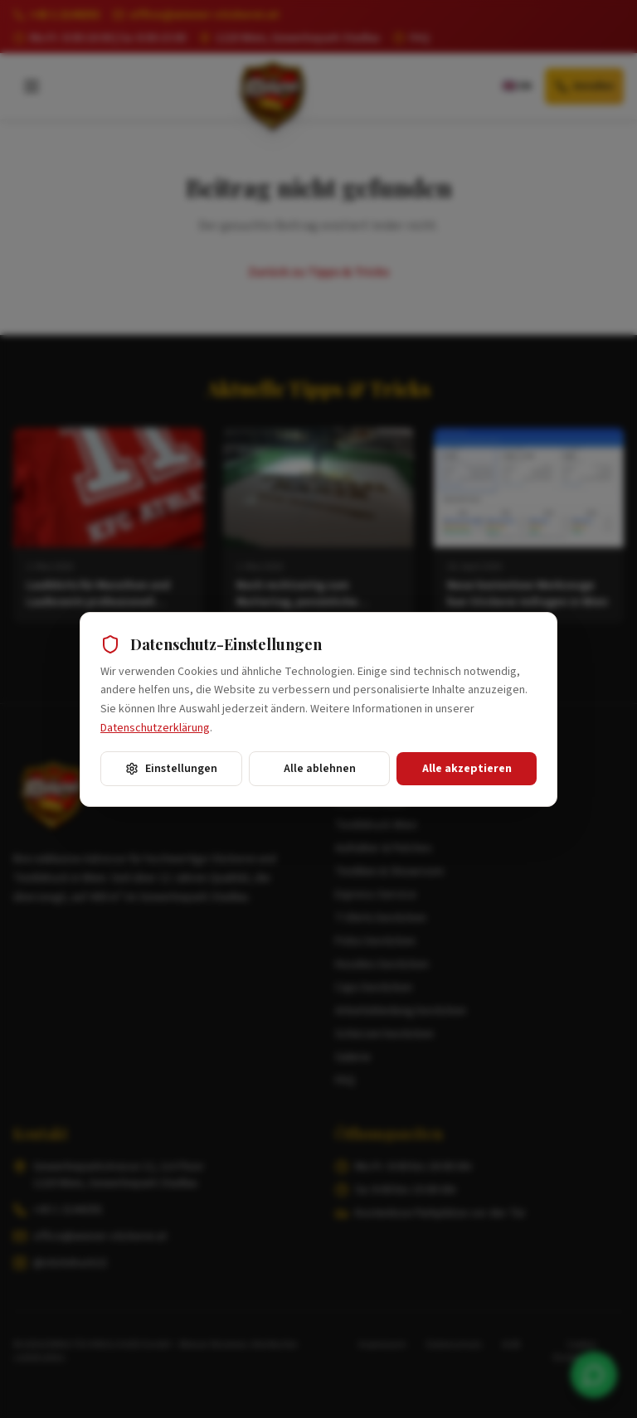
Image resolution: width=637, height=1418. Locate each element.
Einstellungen (171, 768)
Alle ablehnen (320, 768)
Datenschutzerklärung (155, 728)
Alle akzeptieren (467, 768)
